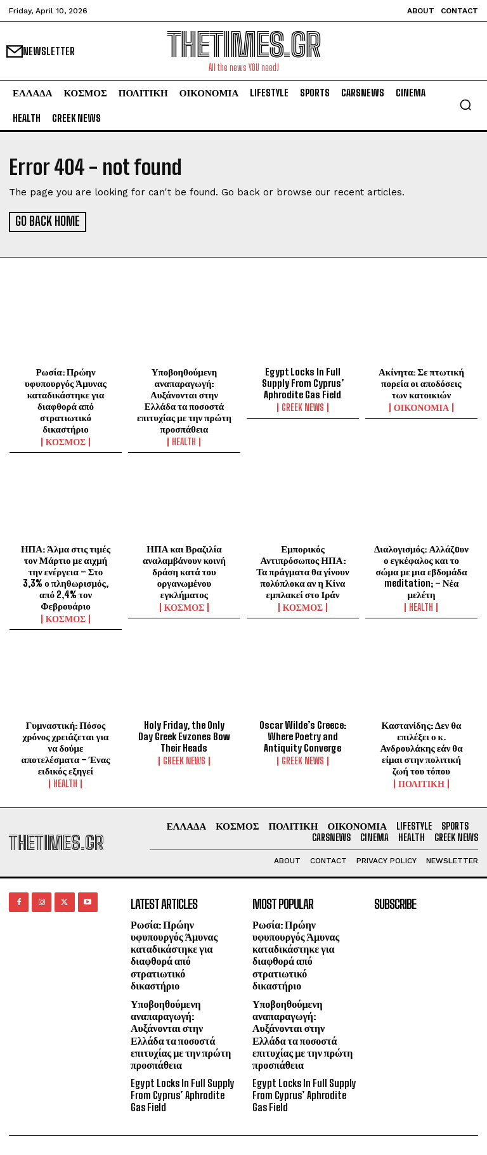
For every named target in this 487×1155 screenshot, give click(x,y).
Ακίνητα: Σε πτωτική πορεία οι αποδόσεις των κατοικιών (421, 382)
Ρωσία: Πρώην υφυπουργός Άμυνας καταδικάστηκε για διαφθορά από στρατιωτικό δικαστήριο (66, 399)
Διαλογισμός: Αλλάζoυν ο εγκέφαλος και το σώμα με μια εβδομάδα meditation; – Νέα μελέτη (421, 569)
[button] (465, 104)
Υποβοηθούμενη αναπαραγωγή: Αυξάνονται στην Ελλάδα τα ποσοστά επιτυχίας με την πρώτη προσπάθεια (184, 399)
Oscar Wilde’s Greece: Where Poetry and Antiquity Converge (302, 735)
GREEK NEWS (303, 406)
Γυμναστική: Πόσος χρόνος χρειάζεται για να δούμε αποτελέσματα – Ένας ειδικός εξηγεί (66, 746)
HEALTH (184, 440)
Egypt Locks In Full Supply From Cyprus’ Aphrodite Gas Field (303, 382)
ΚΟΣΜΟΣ (66, 440)
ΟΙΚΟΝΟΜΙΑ (421, 406)
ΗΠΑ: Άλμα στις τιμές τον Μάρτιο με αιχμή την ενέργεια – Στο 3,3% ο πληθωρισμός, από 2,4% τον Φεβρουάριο (65, 575)
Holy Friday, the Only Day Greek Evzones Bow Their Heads (184, 735)
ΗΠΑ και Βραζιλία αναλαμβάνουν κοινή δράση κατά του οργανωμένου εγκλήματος (184, 569)
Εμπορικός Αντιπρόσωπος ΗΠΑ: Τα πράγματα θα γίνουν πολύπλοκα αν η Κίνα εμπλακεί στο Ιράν (302, 569)
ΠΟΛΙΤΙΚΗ (421, 782)
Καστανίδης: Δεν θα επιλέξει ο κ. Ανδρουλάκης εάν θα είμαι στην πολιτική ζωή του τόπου (421, 746)
